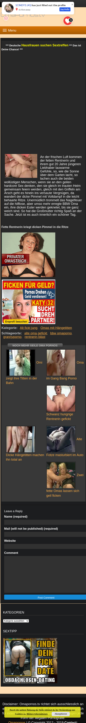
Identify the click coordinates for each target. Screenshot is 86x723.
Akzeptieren (61, 714)
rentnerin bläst (35, 337)
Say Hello (65, 9)
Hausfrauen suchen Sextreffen (44, 45)
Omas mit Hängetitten (56, 328)
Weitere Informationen (37, 714)
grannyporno (12, 337)
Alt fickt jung (29, 328)
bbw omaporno (61, 333)
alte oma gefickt (35, 333)
